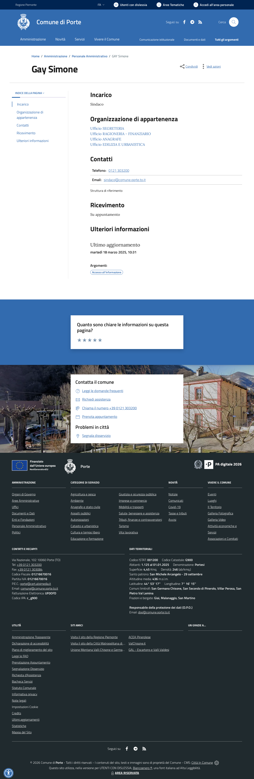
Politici (16, 532)
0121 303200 (119, 170)
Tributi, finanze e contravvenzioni (140, 519)
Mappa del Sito (22, 732)
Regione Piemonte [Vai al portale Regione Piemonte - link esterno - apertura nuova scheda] (26, 5)
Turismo (124, 526)
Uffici (15, 507)
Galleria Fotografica (220, 513)
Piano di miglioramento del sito (32, 649)
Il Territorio (214, 507)
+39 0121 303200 (29, 564)
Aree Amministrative (25, 500)
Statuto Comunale (24, 687)
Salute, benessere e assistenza (139, 513)
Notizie (173, 494)
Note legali (19, 700)
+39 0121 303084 (30, 569)
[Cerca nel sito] (234, 22)
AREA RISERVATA (124, 772)
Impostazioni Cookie (25, 706)
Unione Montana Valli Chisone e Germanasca (100, 649)
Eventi (212, 494)
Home (35, 56)
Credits (16, 713)
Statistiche (19, 725)
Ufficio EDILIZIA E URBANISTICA (117, 144)
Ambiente (77, 500)
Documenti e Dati (23, 513)
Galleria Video (217, 519)
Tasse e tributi (177, 513)
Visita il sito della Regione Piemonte (94, 637)
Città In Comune (202, 762)
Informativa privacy (24, 694)
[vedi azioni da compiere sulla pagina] (210, 66)
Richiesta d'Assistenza (26, 675)
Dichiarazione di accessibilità (30, 643)
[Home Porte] (48, 22)
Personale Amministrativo (89, 56)
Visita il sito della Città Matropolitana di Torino (101, 643)
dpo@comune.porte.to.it (154, 612)
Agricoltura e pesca (83, 494)
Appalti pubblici (80, 513)
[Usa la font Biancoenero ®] (130, 5)
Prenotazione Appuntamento (31, 662)
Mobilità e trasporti (131, 507)
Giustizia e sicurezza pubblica (137, 494)
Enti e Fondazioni (23, 519)
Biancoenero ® (142, 768)
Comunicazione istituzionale (157, 39)
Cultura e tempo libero (85, 532)
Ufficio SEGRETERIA (107, 128)
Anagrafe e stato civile (85, 507)
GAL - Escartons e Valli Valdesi (149, 649)
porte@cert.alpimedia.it (35, 583)
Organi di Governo (24, 494)
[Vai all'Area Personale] (214, 5)
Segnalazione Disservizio (28, 668)
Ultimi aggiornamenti (25, 719)
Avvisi (172, 519)
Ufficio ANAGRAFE (105, 139)
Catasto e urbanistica (84, 526)
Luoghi (212, 500)
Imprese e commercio (133, 500)
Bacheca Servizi (22, 681)
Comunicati (175, 500)
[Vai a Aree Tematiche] (170, 5)
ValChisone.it (137, 643)
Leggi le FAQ (20, 656)
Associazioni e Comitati (223, 538)
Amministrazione (55, 56)
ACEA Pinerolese (140, 637)
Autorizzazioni (80, 519)
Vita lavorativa (128, 532)
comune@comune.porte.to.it (39, 588)
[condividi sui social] (188, 66)
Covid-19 (174, 507)
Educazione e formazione (87, 538)
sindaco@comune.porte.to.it (125, 179)
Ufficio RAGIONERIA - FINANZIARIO (120, 133)
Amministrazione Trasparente (31, 637)
